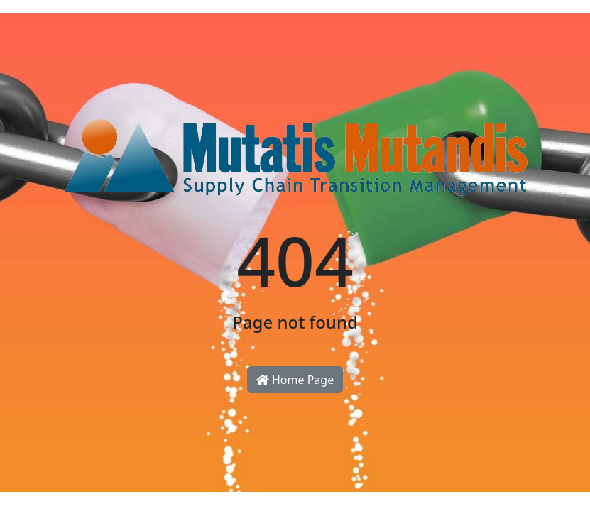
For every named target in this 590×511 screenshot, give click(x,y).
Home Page (295, 380)
